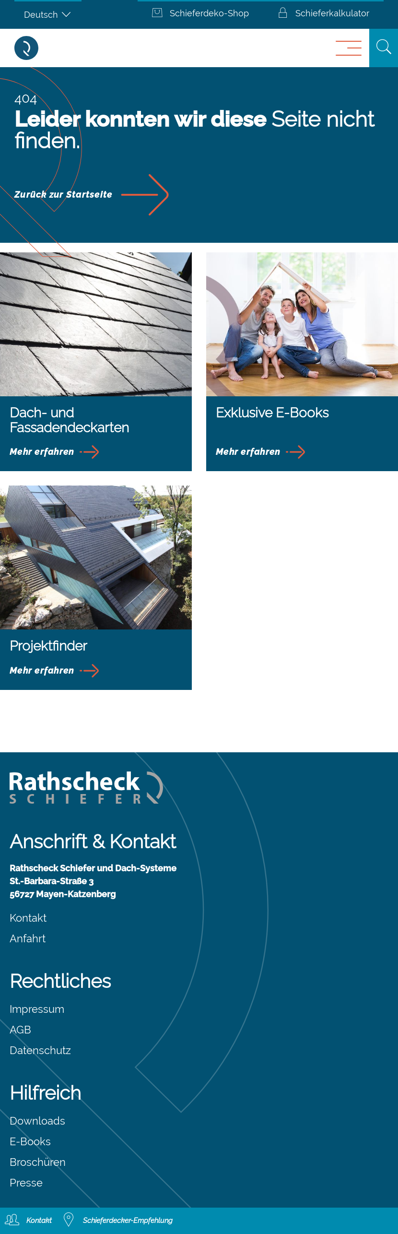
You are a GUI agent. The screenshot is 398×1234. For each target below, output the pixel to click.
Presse (26, 1182)
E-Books (30, 1141)
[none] (48, 14)
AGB (20, 1029)
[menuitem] (48, 14)
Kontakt (28, 918)
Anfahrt (28, 938)
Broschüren (38, 1162)
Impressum (37, 1009)
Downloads (37, 1121)
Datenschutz (40, 1050)
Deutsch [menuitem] (41, 15)
